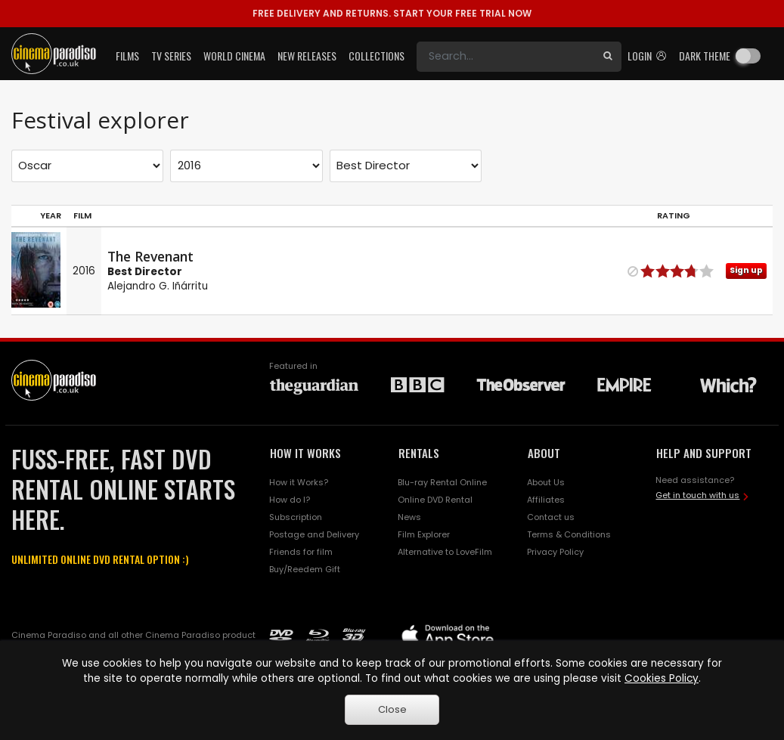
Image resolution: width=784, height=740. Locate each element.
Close (392, 709)
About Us (546, 482)
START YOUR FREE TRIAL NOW (392, 13)
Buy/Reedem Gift (304, 569)
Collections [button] (376, 55)
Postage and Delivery (314, 534)
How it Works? (298, 482)
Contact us (551, 517)
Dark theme (704, 55)
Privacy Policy (555, 552)
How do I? (289, 500)
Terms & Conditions (569, 534)
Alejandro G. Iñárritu (157, 286)
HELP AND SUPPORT (703, 452)
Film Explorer (424, 534)
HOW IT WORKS (305, 452)
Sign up (746, 270)
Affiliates (546, 500)
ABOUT (544, 452)
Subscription (295, 517)
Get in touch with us (697, 495)
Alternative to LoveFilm (445, 552)
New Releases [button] (306, 55)
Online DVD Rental (435, 500)
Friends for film (301, 552)
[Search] (505, 57)
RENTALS (418, 452)
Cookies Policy (661, 678)
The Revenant (150, 256)
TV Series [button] (171, 55)
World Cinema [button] (234, 55)
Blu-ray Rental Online (442, 482)
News (409, 517)
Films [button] (127, 55)
